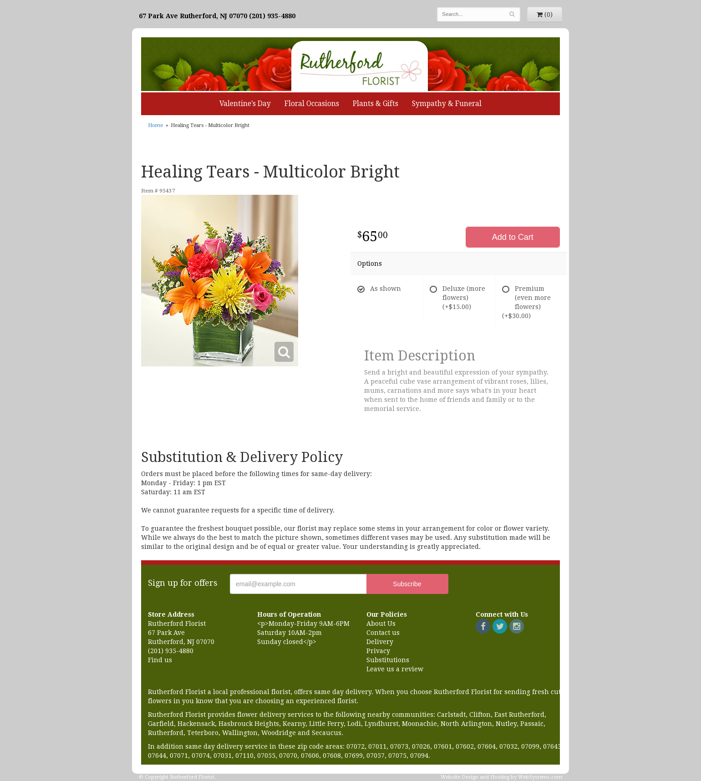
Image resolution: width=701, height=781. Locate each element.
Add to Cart (512, 237)
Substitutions (387, 660)
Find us (160, 660)
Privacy (378, 650)
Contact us (383, 632)
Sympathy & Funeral (447, 104)
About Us (381, 623)
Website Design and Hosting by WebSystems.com (501, 777)
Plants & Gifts (375, 104)
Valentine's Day (245, 104)
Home (155, 125)
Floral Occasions (311, 104)
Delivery (379, 641)
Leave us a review (394, 669)
